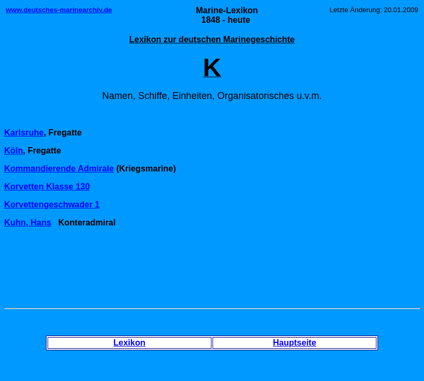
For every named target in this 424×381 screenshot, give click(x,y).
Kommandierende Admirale (59, 168)
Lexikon (129, 342)
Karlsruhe (24, 132)
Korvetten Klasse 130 (47, 186)
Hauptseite (294, 342)
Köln (13, 150)
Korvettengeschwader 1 (52, 204)
